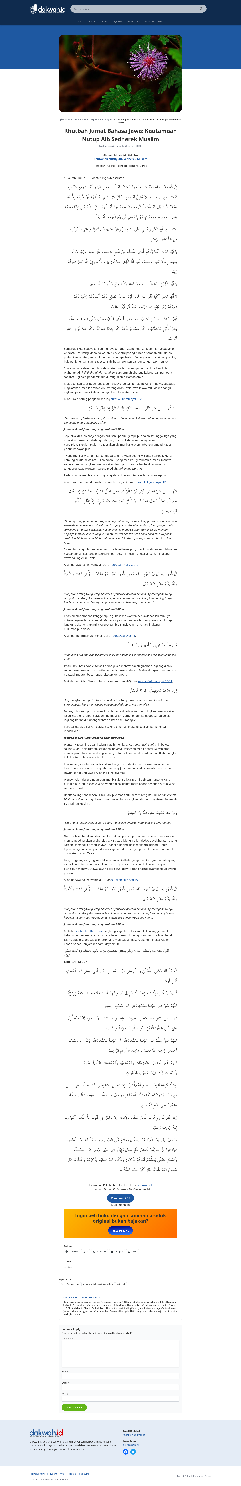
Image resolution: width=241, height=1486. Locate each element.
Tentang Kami (38, 1473)
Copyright (52, 1473)
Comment (67, 1338)
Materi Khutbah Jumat (69, 1284)
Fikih (81, 21)
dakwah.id (145, 1185)
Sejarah (117, 21)
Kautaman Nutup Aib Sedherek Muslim (120, 159)
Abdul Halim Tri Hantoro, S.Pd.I (81, 1297)
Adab (105, 21)
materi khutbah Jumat (90, 931)
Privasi (62, 1473)
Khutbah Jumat (154, 21)
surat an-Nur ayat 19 (125, 564)
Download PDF (120, 1198)
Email (65, 1382)
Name (65, 1371)
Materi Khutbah (73, 119)
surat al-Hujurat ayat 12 (150, 482)
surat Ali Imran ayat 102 (126, 399)
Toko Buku (83, 1473)
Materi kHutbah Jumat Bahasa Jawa (98, 1284)
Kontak (72, 1473)
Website (66, 1394)
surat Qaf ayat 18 (124, 635)
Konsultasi (133, 21)
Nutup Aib (121, 1284)
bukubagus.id (131, 1444)
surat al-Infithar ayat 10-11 (155, 681)
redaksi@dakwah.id (134, 1435)
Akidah (93, 21)
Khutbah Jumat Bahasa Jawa (98, 119)
